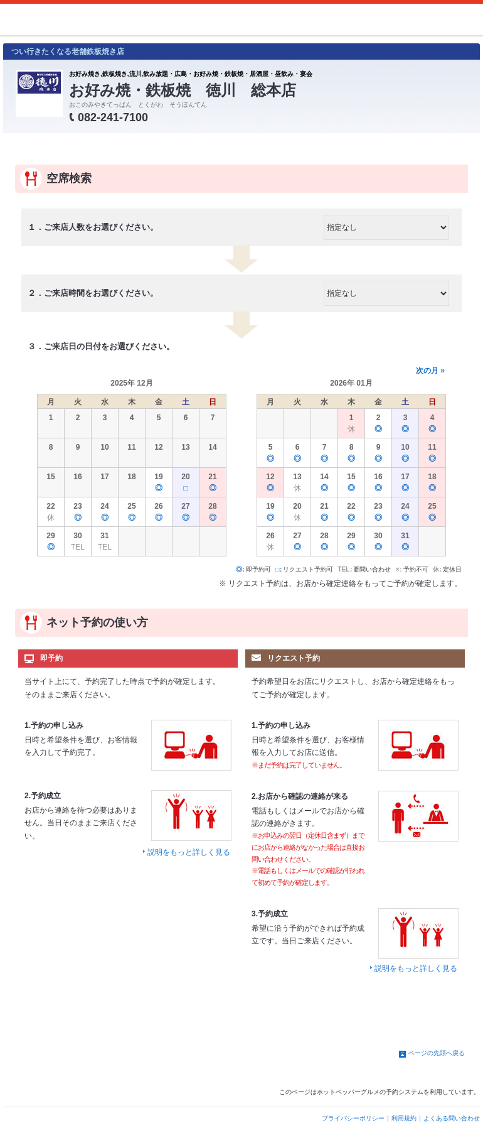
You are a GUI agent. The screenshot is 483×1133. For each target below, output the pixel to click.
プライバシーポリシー (353, 1118)
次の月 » (430, 370)
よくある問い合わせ (451, 1118)
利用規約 (404, 1118)
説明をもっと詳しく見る (188, 852)
